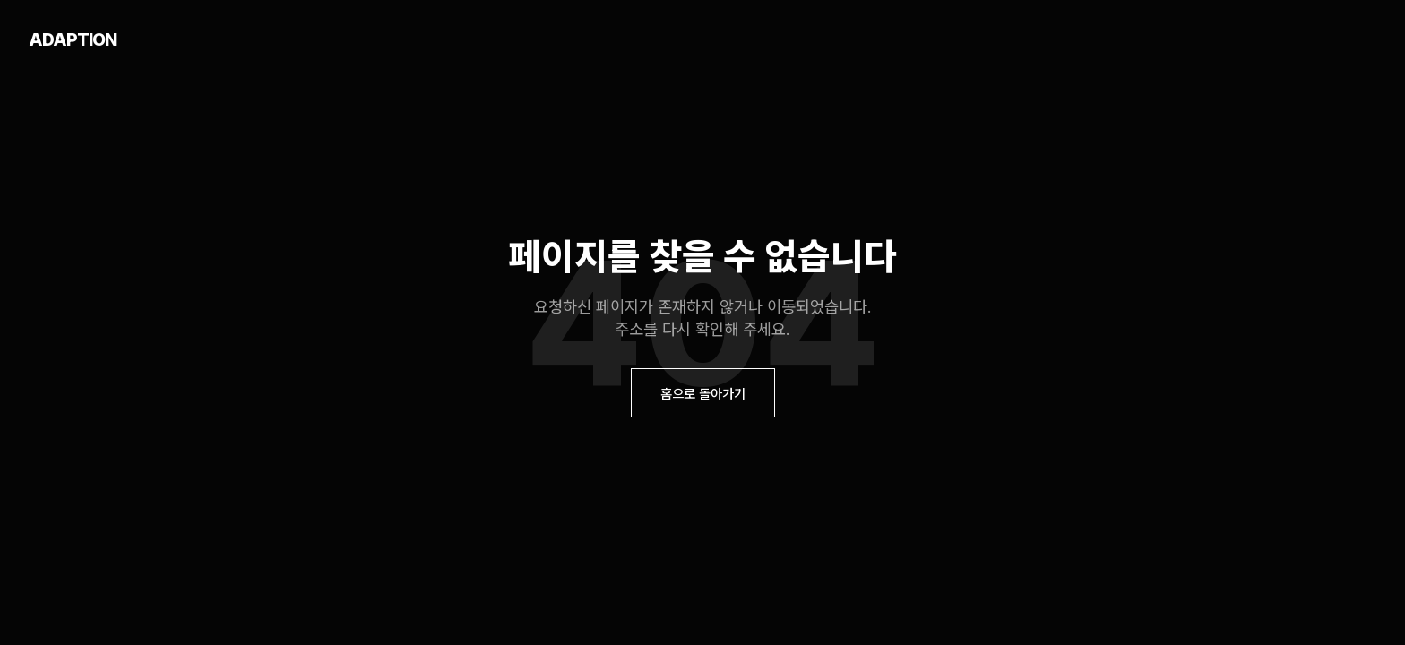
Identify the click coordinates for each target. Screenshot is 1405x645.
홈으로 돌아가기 (703, 393)
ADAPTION (72, 39)
